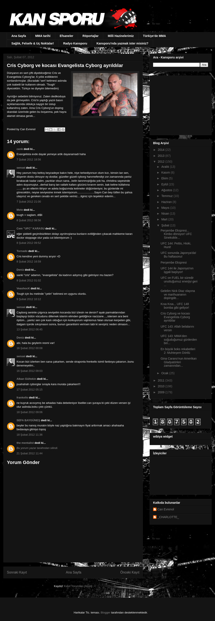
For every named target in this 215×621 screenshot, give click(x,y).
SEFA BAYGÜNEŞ (28, 420)
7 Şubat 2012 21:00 (29, 201)
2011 (161, 380)
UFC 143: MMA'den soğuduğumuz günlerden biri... (179, 339)
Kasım (166, 172)
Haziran (166, 202)
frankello (22, 397)
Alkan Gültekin (26, 378)
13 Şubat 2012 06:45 (30, 329)
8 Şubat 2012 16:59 (29, 261)
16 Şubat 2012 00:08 (30, 348)
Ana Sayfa (18, 36)
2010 (161, 386)
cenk (20, 149)
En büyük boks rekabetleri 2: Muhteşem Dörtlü (178, 350)
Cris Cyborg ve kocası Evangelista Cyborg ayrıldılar (175, 317)
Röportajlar (91, 36)
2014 (161, 149)
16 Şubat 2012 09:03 (30, 370)
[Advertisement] (180, 104)
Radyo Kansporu (75, 43)
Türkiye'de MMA (154, 36)
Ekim (165, 178)
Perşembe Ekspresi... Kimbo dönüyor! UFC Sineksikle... (176, 234)
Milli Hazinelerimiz (121, 36)
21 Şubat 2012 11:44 (30, 453)
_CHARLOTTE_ (168, 517)
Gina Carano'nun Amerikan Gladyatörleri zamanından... (179, 362)
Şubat (165, 225)
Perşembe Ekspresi (174, 262)
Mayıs (165, 207)
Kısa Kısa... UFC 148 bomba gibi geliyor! (175, 305)
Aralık (165, 166)
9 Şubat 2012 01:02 (29, 280)
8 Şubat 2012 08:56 (29, 220)
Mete (20, 209)
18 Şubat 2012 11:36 (30, 434)
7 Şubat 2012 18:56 (29, 159)
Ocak (165, 373)
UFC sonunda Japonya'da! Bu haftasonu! (178, 254)
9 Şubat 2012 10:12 (29, 299)
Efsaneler (66, 36)
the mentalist (25, 442)
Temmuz (167, 196)
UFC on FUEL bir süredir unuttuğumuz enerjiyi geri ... (179, 281)
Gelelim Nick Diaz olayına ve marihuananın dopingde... (178, 294)
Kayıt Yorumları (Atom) (78, 586)
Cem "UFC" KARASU (31, 228)
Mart (164, 219)
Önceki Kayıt (129, 572)
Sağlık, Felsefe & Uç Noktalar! (32, 43)
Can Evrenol (165, 509)
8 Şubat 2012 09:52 (29, 242)
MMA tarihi (43, 36)
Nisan (165, 213)
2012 (161, 161)
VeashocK (23, 288)
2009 (161, 392)
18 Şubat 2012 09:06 (30, 412)
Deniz (20, 269)
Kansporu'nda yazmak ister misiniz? (122, 43)
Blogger (105, 612)
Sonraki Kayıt (17, 572)
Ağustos (167, 190)
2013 (161, 155)
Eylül (165, 184)
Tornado (22, 251)
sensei (21, 167)
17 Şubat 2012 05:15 (30, 389)
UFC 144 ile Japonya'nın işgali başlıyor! (177, 270)
